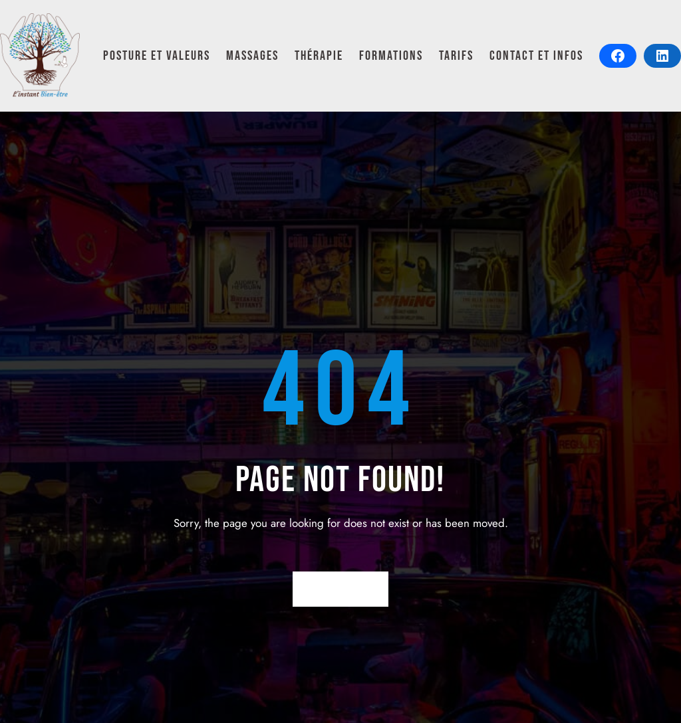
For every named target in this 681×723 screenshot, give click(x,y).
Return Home (340, 589)
